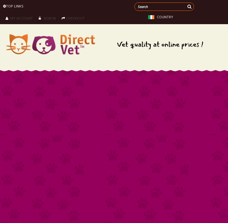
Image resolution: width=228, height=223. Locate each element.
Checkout (73, 18)
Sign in (47, 18)
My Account (19, 18)
